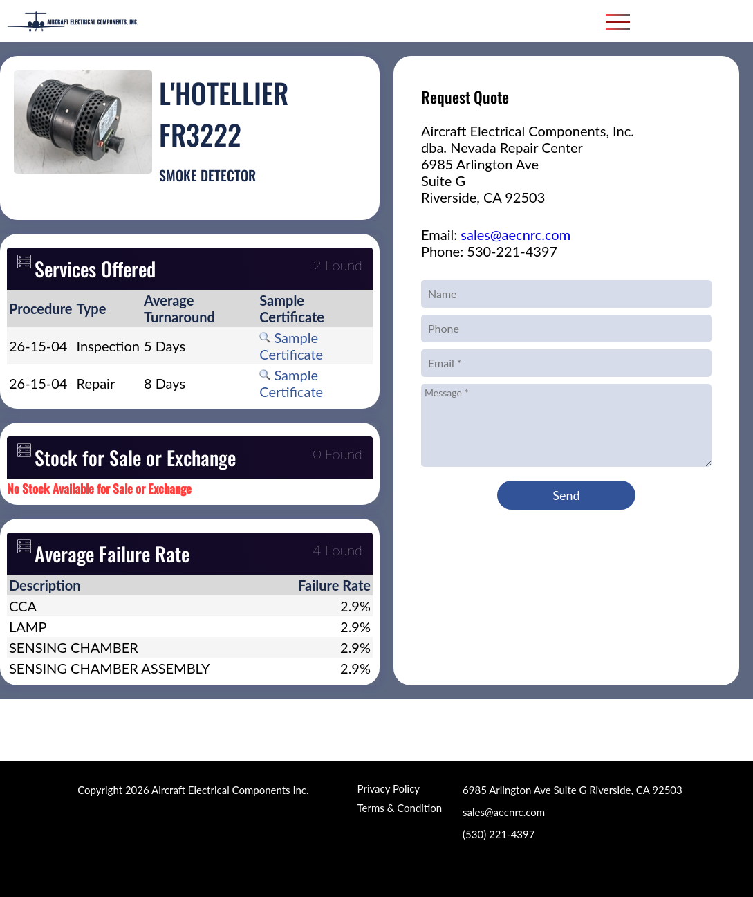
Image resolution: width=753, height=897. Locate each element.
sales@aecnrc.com (515, 234)
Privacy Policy (388, 788)
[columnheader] (41, 308)
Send (565, 495)
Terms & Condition (399, 808)
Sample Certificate (291, 345)
